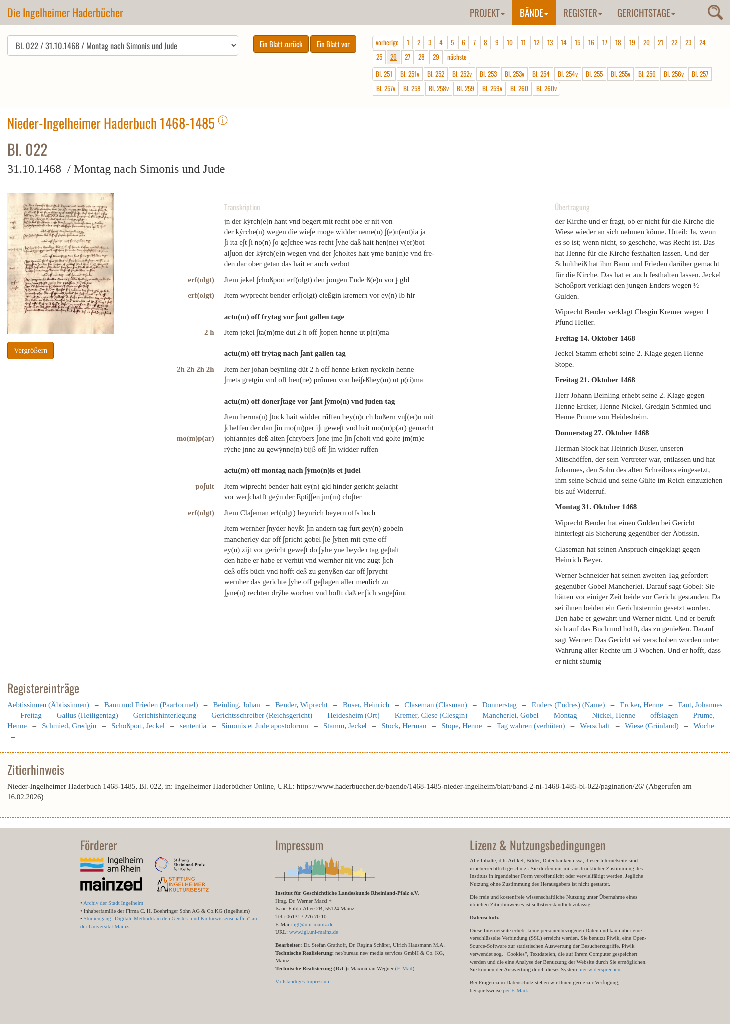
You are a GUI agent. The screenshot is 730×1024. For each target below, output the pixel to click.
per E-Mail (515, 990)
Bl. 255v (620, 74)
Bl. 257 (700, 74)
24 (702, 42)
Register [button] (582, 12)
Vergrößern (30, 350)
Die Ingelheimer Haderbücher (65, 12)
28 (421, 57)
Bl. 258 (412, 88)
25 (379, 57)
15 (577, 42)
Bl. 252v (462, 74)
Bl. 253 (488, 74)
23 (688, 42)
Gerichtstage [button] (646, 12)
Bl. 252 (435, 74)
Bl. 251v (409, 74)
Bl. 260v (546, 88)
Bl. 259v (492, 88)
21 (660, 42)
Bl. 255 (594, 74)
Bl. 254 (541, 74)
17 (604, 42)
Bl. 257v (385, 88)
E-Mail (404, 968)
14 (564, 42)
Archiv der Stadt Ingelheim (113, 903)
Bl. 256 (647, 74)
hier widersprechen (599, 969)
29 (436, 57)
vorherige (387, 42)
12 (536, 42)
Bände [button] (534, 12)
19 (632, 42)
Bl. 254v (568, 74)
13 (550, 42)
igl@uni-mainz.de (313, 924)
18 (618, 42)
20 (646, 42)
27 (407, 57)
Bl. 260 (519, 88)
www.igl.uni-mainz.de (313, 932)
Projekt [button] (487, 12)
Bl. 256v (674, 74)
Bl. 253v (514, 74)
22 (674, 42)
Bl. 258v (439, 88)
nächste (457, 57)
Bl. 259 (465, 88)
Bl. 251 (384, 74)
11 (523, 42)
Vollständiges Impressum (303, 981)
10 (510, 42)
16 (591, 42)
